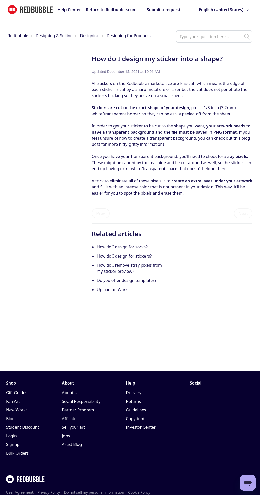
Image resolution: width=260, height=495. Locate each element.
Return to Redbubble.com (111, 9)
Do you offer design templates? (126, 280)
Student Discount (22, 427)
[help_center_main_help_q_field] (214, 36)
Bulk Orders (17, 453)
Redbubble (18, 35)
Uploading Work (112, 289)
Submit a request (164, 9)
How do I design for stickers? (124, 256)
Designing (89, 35)
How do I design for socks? (122, 247)
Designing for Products (129, 35)
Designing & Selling (54, 35)
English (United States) (221, 9)
